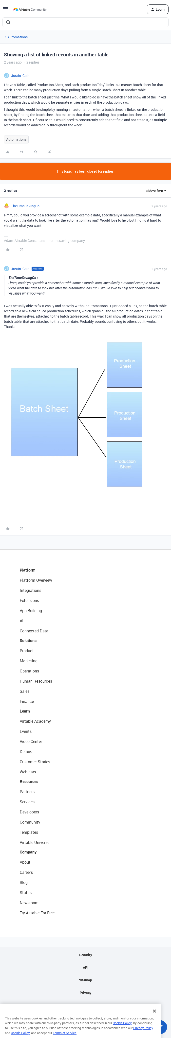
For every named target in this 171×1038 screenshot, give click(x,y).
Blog (24, 882)
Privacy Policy (143, 1034)
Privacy (85, 992)
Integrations (30, 590)
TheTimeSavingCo (25, 206)
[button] (5, 10)
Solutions (28, 640)
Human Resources (36, 681)
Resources (29, 781)
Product (27, 650)
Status (26, 892)
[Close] (154, 1017)
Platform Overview (36, 580)
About (25, 862)
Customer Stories (35, 761)
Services (27, 802)
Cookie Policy (122, 1029)
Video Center (31, 741)
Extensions (29, 600)
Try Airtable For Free (37, 913)
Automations (17, 37)
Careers (26, 872)
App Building (31, 610)
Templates (29, 832)
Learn (25, 711)
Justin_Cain (20, 75)
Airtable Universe (34, 842)
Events (26, 731)
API (85, 967)
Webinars (28, 772)
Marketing (29, 661)
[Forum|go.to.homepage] (29, 9)
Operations (29, 671)
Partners (27, 791)
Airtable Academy (35, 721)
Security (85, 954)
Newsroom (29, 902)
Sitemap (85, 980)
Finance (27, 701)
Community (30, 822)
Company (28, 852)
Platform (28, 570)
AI (21, 620)
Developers (29, 812)
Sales (24, 691)
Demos (26, 751)
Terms (85, 1005)
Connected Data (34, 631)
